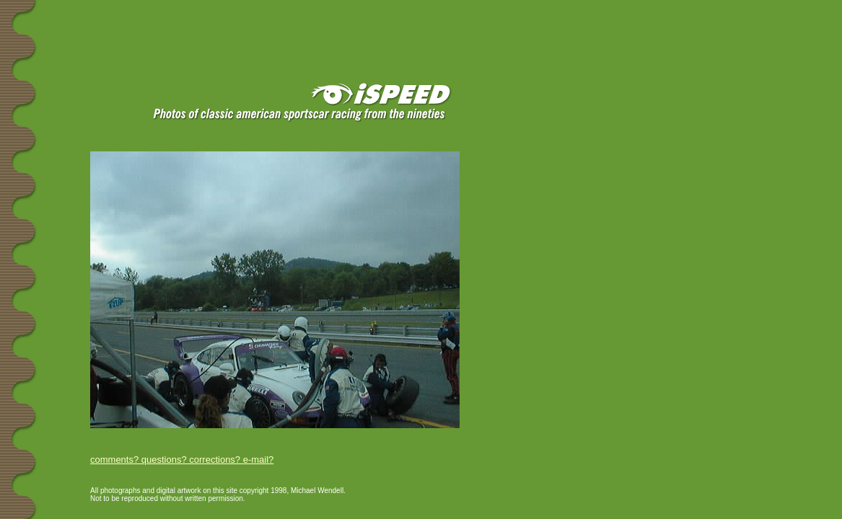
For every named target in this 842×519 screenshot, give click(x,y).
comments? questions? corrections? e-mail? (181, 459)
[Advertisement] (172, 23)
